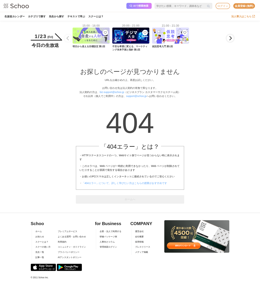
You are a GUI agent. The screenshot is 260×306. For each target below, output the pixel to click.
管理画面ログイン (108, 247)
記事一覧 (39, 257)
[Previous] (68, 38)
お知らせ (39, 236)
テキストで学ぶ (76, 16)
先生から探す (56, 16)
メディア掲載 (141, 252)
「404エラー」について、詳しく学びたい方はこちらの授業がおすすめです (124, 183)
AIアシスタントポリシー (69, 257)
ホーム (38, 231)
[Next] (230, 38)
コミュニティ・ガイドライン (72, 247)
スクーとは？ (95, 16)
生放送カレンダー (15, 16)
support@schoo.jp (136, 96)
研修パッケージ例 (108, 236)
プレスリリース (142, 247)
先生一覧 (39, 252)
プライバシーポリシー (68, 252)
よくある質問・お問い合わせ (72, 236)
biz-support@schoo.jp (112, 92)
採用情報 (139, 242)
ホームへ (130, 199)
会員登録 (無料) (244, 5)
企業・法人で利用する (110, 231)
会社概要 (139, 236)
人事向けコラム (107, 242)
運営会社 (139, 231)
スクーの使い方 (43, 247)
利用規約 (62, 242)
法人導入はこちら (243, 16)
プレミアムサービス (67, 231)
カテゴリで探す (37, 16)
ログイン (222, 5)
